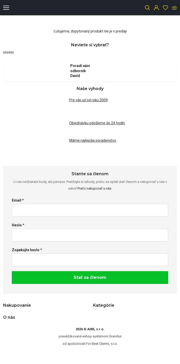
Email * (18, 200)
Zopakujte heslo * (27, 250)
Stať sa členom (90, 277)
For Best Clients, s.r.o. (102, 344)
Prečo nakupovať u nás (94, 188)
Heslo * (18, 225)
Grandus (115, 336)
